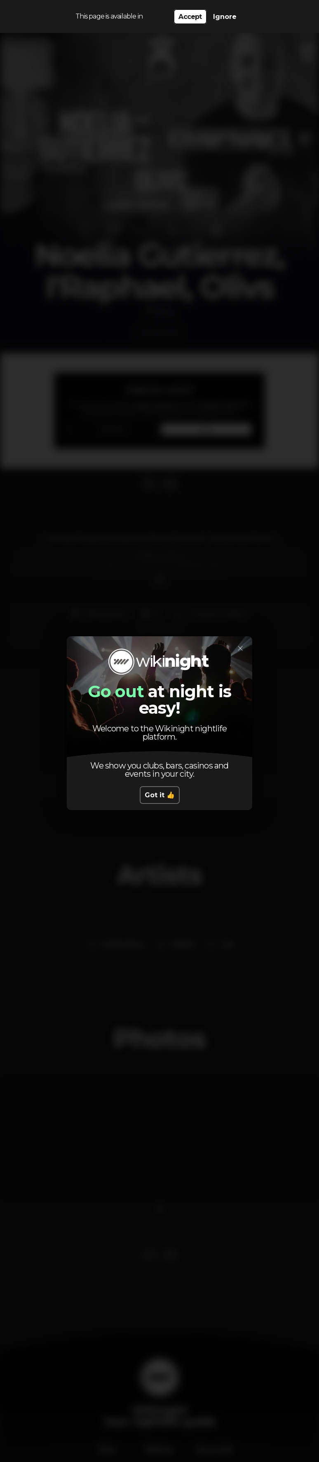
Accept (190, 17)
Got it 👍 (160, 795)
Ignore (225, 17)
